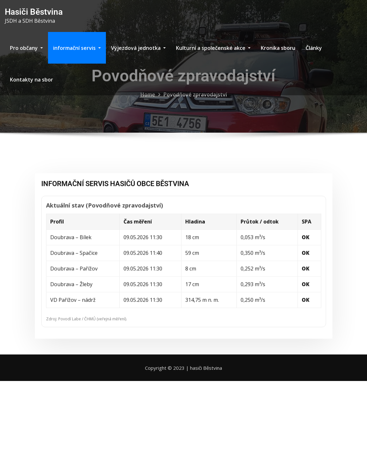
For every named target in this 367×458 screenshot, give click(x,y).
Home (147, 98)
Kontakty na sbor (31, 79)
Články (314, 47)
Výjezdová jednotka (138, 47)
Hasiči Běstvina (34, 12)
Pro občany (26, 47)
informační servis (77, 47)
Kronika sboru (278, 47)
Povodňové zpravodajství (195, 98)
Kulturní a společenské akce (213, 47)
